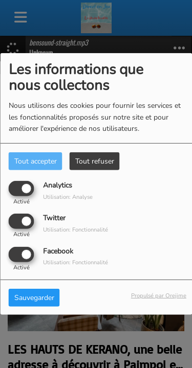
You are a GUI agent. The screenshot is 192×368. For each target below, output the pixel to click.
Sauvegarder (34, 297)
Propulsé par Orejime (158, 295)
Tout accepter (35, 161)
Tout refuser (94, 161)
